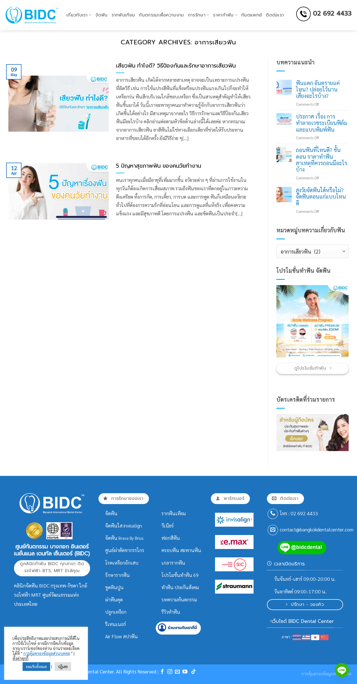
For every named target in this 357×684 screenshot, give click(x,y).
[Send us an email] (272, 530)
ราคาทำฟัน (225, 15)
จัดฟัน (101, 15)
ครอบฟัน (170, 550)
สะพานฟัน (190, 550)
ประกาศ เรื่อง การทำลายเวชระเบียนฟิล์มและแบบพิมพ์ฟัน (321, 123)
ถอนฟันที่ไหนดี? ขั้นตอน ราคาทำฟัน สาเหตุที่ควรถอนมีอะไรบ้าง (321, 160)
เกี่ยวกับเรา (78, 15)
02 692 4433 (332, 13)
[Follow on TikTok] (193, 672)
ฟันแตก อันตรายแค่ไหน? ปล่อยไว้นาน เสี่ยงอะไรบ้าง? (318, 89)
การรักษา (198, 15)
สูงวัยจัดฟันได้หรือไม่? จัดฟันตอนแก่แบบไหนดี (321, 196)
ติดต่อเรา (275, 15)
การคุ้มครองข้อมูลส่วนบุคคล (46, 653)
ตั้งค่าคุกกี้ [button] (20, 658)
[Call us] (272, 514)
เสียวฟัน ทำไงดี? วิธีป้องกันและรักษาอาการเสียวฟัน (176, 65)
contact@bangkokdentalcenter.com (316, 529)
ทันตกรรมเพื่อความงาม (161, 15)
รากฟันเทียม (123, 15)
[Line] (342, 670)
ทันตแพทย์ (251, 15)
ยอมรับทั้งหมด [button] (36, 666)
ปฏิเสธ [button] (63, 666)
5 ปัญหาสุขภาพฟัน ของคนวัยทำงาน (158, 166)
